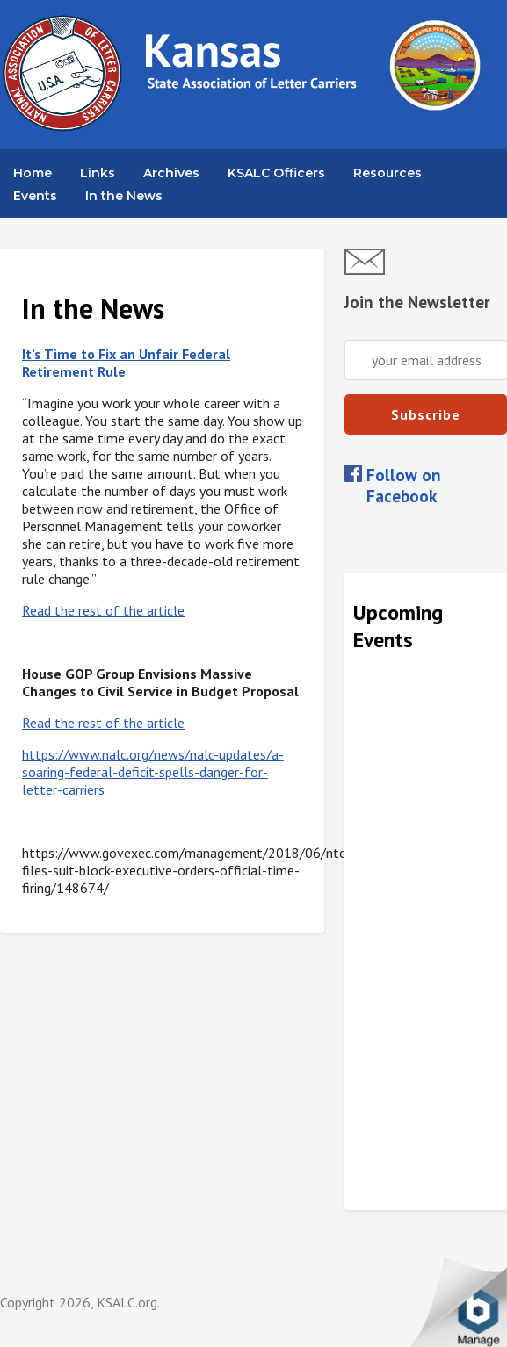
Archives (171, 173)
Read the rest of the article (103, 610)
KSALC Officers (276, 173)
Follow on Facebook (403, 486)
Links (97, 173)
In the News (124, 196)
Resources (387, 173)
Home (32, 173)
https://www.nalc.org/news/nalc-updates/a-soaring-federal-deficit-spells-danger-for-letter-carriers (153, 772)
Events (35, 196)
